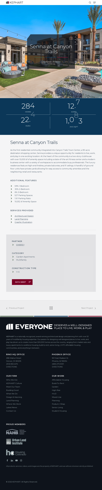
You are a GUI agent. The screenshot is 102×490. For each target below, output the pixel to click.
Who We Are (11, 380)
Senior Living (57, 407)
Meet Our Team (13, 387)
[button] (94, 2)
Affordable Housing (60, 380)
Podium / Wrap (58, 404)
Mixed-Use (56, 397)
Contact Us (11, 411)
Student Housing (59, 411)
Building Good (12, 390)
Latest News (11, 407)
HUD (54, 394)
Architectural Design (24, 216)
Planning (56, 400)
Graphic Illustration (23, 222)
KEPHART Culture (14, 383)
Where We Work (13, 404)
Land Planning (21, 219)
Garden (55, 387)
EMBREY (20, 245)
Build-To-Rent (58, 383)
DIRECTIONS (11, 367)
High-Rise (56, 390)
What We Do (12, 394)
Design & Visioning (14, 397)
